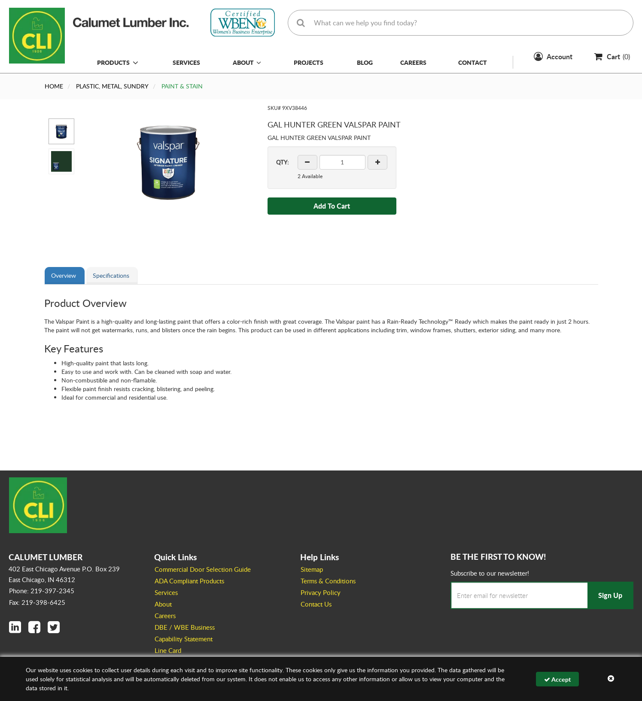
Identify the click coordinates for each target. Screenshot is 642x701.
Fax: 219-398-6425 (37, 602)
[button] (61, 131)
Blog (365, 62)
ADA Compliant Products (189, 581)
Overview (63, 275)
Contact (472, 62)
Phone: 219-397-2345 (41, 590)
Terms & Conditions (328, 581)
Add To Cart (331, 206)
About (247, 62)
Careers (413, 62)
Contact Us (316, 604)
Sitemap (312, 569)
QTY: (282, 162)
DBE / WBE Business (185, 627)
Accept (557, 679)
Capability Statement (184, 638)
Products (113, 62)
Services (186, 62)
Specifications (111, 275)
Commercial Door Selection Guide (203, 569)
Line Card (168, 650)
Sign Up (610, 595)
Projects (308, 62)
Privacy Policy (321, 592)
